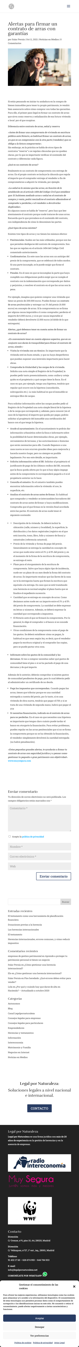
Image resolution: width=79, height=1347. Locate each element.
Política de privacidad (43, 1342)
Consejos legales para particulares (25, 1023)
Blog (10, 1008)
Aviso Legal (59, 1342)
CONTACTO (39, 1108)
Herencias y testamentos (21, 1032)
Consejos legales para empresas (24, 1018)
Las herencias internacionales (23, 929)
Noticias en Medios (49, 39)
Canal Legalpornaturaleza (21, 1013)
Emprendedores (16, 1027)
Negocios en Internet (18, 1052)
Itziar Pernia (18, 39)
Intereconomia (15, 1042)
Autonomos (14, 1003)
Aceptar (39, 1318)
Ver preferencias (39, 1335)
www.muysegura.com (19, 760)
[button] (74, 1286)
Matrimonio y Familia (19, 1047)
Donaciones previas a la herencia (25, 924)
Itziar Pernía (14, 978)
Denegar (39, 1326)
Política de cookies (22, 1342)
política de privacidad (33, 836)
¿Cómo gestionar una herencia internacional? (38, 973)
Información (14, 1037)
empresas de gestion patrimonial (25, 956)
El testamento (15, 934)
